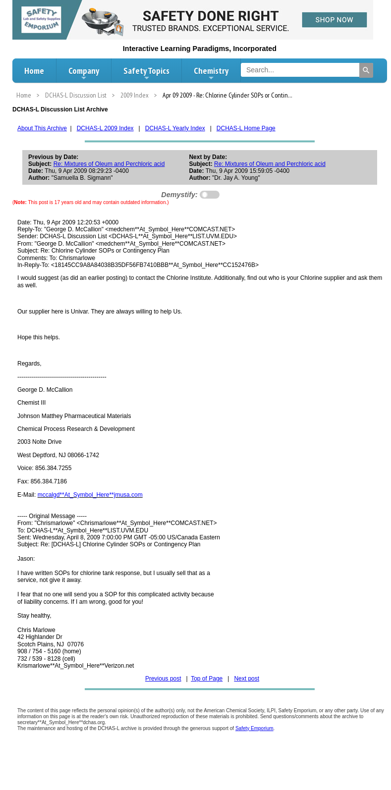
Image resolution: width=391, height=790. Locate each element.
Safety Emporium (254, 728)
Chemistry (211, 73)
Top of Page (207, 678)
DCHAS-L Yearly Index (175, 128)
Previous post (163, 678)
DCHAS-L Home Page (246, 128)
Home (34, 70)
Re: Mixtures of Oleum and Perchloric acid (109, 163)
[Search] (366, 70)
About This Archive (42, 128)
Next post (246, 678)
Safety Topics (146, 73)
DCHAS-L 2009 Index (105, 128)
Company (83, 73)
